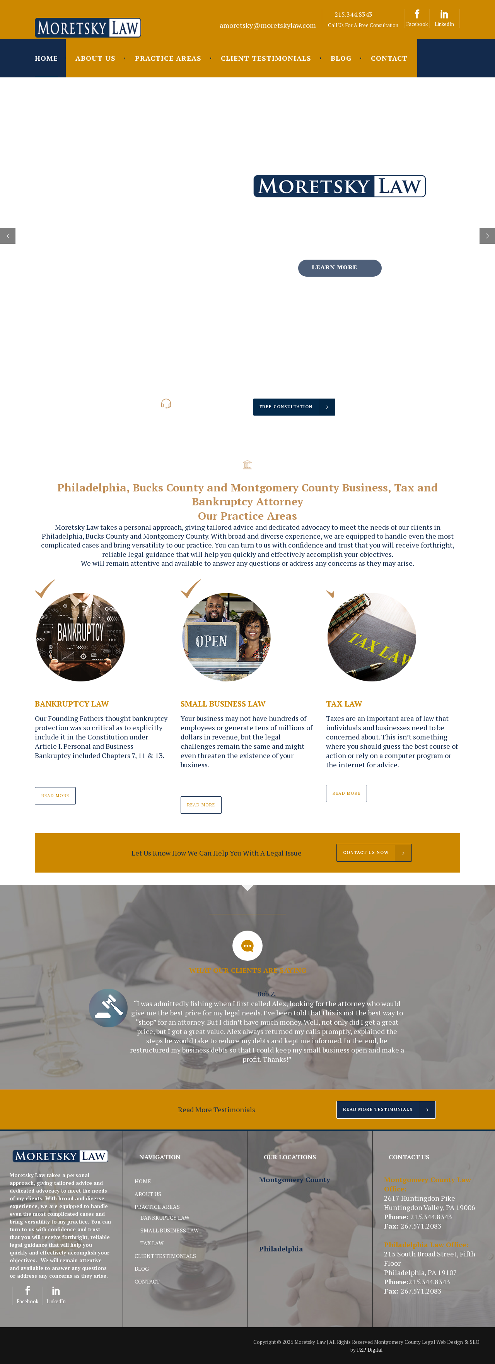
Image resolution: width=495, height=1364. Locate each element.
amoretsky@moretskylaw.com (268, 25)
